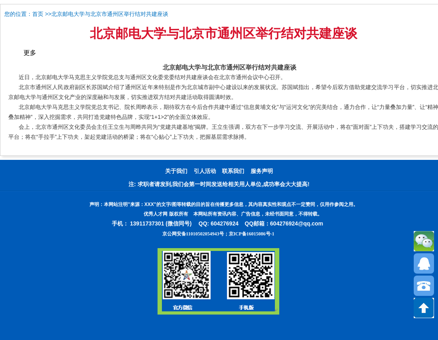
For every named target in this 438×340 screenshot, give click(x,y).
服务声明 (262, 171)
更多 (29, 52)
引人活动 (205, 171)
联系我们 (233, 171)
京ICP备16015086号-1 (251, 234)
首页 (37, 14)
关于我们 (176, 171)
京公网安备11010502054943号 (193, 234)
